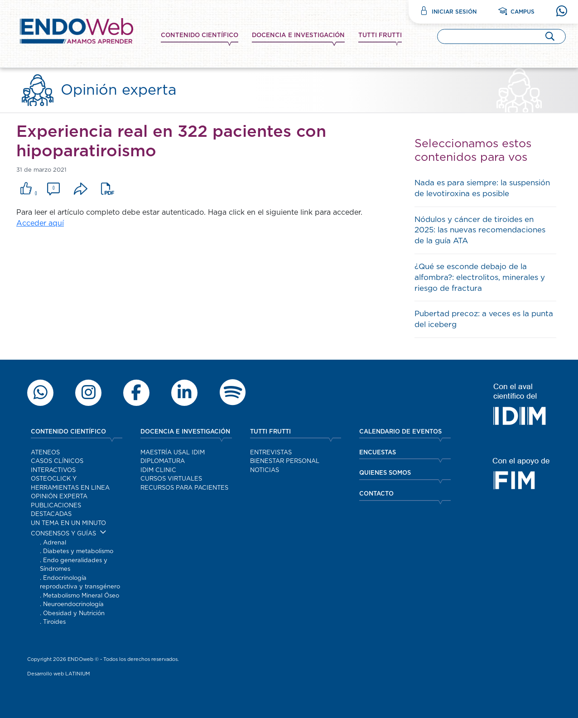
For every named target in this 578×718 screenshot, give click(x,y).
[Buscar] (549, 36)
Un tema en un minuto (68, 523)
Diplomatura (162, 461)
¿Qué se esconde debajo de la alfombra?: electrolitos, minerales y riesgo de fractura (479, 277)
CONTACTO (376, 494)
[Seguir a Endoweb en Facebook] (136, 393)
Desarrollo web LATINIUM (58, 673)
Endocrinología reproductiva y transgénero (80, 582)
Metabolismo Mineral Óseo (81, 596)
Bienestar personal (284, 461)
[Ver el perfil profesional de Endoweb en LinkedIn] (184, 393)
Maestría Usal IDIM (172, 453)
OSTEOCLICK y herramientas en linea (70, 483)
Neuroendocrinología (73, 604)
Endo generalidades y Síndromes (73, 565)
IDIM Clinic (158, 470)
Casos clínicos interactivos (57, 465)
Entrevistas (271, 453)
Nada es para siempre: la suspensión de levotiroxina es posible (482, 188)
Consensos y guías (63, 534)
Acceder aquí (40, 223)
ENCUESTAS (377, 453)
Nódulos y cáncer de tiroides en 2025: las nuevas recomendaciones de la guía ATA (479, 230)
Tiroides (54, 622)
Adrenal (54, 543)
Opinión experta (59, 497)
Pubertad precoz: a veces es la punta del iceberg (483, 319)
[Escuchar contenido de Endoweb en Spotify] (232, 393)
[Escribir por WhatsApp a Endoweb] (40, 393)
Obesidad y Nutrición (74, 614)
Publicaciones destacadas (56, 510)
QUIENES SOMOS (385, 473)
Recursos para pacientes (184, 488)
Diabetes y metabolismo (78, 551)
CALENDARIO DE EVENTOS (400, 432)
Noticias (264, 470)
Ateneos (45, 453)
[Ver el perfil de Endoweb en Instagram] (88, 393)
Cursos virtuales (171, 479)
